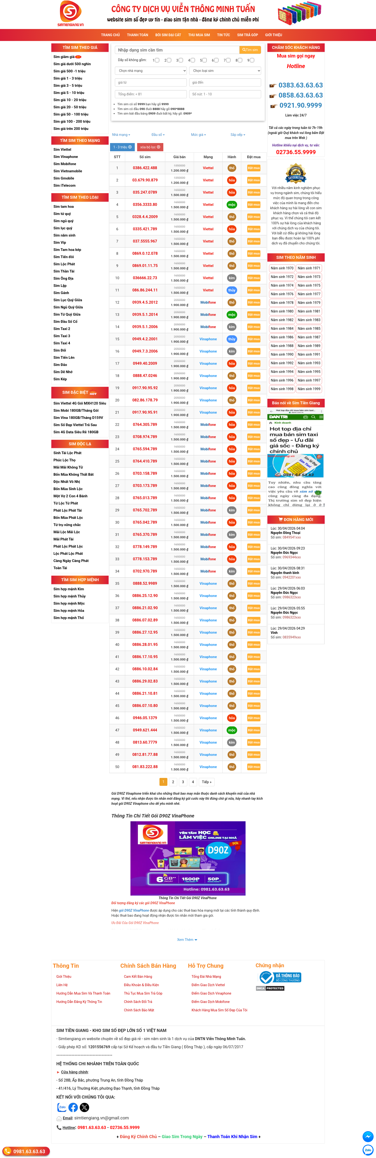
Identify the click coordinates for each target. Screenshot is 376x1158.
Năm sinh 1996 (282, 380)
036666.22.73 (145, 278)
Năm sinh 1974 (282, 285)
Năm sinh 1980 (282, 311)
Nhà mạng (121, 135)
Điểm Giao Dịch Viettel (208, 985)
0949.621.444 (145, 730)
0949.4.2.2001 (145, 339)
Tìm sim (250, 50)
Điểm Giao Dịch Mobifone (211, 1002)
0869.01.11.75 (145, 265)
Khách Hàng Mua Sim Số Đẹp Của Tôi (219, 1010)
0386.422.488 (145, 168)
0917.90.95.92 (145, 388)
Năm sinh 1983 (309, 320)
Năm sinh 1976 (282, 294)
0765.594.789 (145, 449)
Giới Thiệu (273, 35)
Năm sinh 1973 (309, 277)
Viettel (208, 168)
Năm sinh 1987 (309, 337)
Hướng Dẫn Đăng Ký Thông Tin (79, 1002)
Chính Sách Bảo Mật (139, 1010)
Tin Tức (223, 35)
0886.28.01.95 (145, 644)
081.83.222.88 (145, 766)
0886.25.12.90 (145, 595)
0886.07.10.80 (145, 705)
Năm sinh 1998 (282, 389)
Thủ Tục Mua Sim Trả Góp (143, 993)
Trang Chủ (110, 35)
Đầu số (158, 135)
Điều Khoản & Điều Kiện (141, 985)
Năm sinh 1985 (309, 328)
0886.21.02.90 (145, 608)
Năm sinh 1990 (282, 354)
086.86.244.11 (145, 290)
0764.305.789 (145, 424)
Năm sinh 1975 (309, 285)
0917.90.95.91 (145, 412)
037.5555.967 (145, 241)
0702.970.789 (145, 571)
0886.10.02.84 (145, 669)
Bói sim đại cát (168, 35)
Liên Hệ (62, 985)
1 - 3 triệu (122, 147)
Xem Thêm (185, 940)
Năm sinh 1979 (309, 303)
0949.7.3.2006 (145, 351)
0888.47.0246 (145, 375)
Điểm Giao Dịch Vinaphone (211, 993)
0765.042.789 (145, 522)
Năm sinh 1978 (282, 303)
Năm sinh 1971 (309, 268)
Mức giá (198, 135)
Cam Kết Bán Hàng (138, 977)
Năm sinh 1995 (309, 372)
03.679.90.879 (145, 180)
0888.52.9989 (145, 583)
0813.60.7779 (145, 742)
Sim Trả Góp (247, 35)
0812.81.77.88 (145, 754)
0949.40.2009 (145, 363)
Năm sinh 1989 (309, 346)
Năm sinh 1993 (309, 363)
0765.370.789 (145, 534)
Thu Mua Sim (199, 35)
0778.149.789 (145, 546)
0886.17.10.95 (145, 656)
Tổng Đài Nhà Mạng (206, 977)
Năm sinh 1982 (282, 320)
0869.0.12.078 (145, 253)
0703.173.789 (145, 485)
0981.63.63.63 (29, 1151)
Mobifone (208, 302)
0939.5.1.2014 (145, 314)
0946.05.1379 (145, 718)
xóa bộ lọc (150, 147)
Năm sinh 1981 (309, 311)
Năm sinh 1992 (282, 363)
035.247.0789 (145, 192)
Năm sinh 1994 (282, 372)
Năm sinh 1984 (282, 328)
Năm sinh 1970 (282, 268)
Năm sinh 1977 (309, 294)
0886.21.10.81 (145, 693)
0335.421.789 (145, 229)
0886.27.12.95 (145, 632)
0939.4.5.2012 (145, 302)
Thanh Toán (137, 35)
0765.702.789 (145, 510)
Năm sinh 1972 (282, 277)
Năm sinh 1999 (309, 389)
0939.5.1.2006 (145, 326)
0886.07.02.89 (145, 620)
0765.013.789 (145, 498)
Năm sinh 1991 (309, 354)
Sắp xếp (238, 135)
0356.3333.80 (145, 204)
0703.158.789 (145, 473)
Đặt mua (254, 168)
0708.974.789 (145, 436)
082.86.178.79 (145, 400)
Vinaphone (208, 339)
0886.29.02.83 (145, 681)
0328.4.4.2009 (145, 216)
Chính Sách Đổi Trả (138, 1002)
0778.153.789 (145, 559)
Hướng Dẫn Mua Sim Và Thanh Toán (83, 993)
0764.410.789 (145, 461)
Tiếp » (207, 782)
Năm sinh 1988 (282, 346)
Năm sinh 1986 (282, 337)
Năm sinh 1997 (309, 380)
